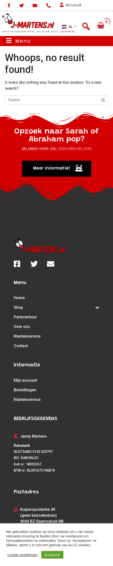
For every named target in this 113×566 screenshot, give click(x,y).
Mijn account (25, 380)
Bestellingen (25, 390)
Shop (56, 307)
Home (19, 297)
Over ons (22, 326)
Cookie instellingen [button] (22, 555)
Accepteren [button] (52, 555)
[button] (56, 169)
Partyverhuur (25, 317)
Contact (21, 345)
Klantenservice (27, 336)
